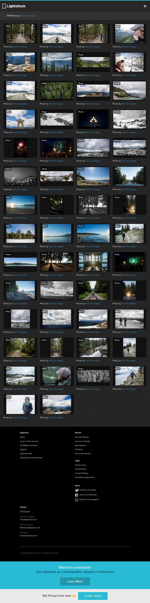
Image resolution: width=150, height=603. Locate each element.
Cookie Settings (81, 473)
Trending (78, 449)
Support (23, 449)
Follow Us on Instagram (89, 499)
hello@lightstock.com (29, 535)
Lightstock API (26, 453)
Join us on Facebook (88, 494)
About (22, 437)
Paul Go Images (28, 15)
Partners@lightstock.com (30, 527)
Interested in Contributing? (31, 457)
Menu (145, 6)
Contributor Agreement (84, 477)
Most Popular (80, 445)
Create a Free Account (29, 441)
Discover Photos (82, 437)
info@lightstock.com (28, 519)
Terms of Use (80, 465)
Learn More (75, 581)
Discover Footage (82, 441)
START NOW (92, 596)
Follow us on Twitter (87, 490)
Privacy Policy (80, 469)
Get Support (25, 511)
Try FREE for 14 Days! (28, 445)
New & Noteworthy (83, 453)
